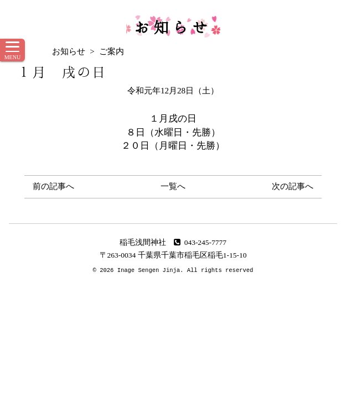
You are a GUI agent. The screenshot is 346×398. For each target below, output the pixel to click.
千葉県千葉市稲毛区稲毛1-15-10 (192, 255)
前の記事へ (53, 186)
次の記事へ (292, 186)
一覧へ (173, 186)
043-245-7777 (200, 242)
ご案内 (111, 51)
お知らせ (173, 26)
